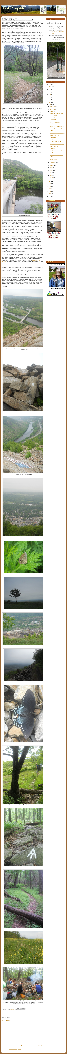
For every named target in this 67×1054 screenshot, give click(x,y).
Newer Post (5, 1045)
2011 (50, 188)
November (52, 109)
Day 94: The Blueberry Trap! (57, 126)
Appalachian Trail (9, 1011)
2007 (50, 196)
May (51, 172)
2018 (50, 97)
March (51, 177)
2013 (50, 183)
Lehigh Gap (16, 1011)
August (52, 165)
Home (22, 1045)
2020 (50, 92)
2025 (50, 84)
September (53, 162)
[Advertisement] (15, 1033)
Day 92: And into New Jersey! (57, 133)
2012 (50, 186)
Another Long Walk (13, 8)
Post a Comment (6, 1020)
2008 (50, 193)
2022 (50, 87)
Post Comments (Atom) (15, 1049)
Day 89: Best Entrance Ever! (57, 144)
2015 (50, 104)
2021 (50, 89)
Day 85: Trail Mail (54, 159)
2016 (50, 102)
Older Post (40, 1045)
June (51, 170)
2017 (50, 99)
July (51, 167)
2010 (50, 191)
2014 (50, 181)
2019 (50, 94)
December (52, 106)
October (52, 111)
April (51, 175)
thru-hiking (21, 1011)
